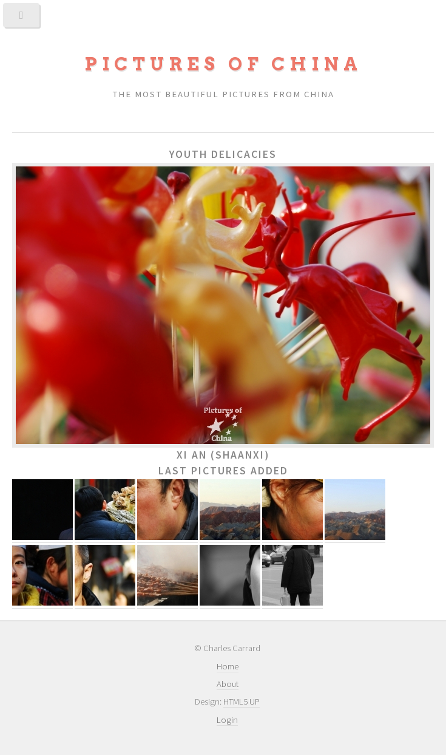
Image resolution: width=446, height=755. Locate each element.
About (227, 683)
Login (227, 719)
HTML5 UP (241, 701)
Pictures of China (223, 64)
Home (227, 666)
